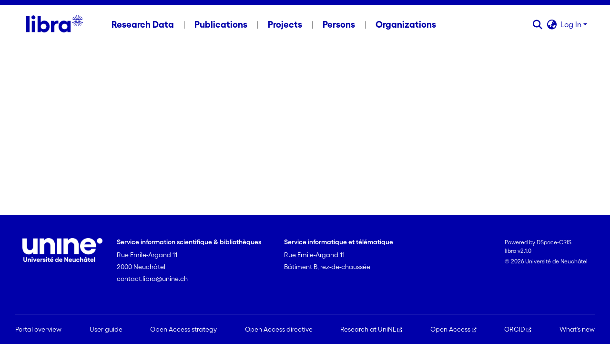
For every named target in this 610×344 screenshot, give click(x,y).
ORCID (517, 329)
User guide (106, 329)
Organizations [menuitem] (406, 24)
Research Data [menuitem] (143, 24)
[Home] (54, 24)
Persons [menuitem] (339, 24)
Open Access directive (279, 329)
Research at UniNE (371, 329)
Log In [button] (571, 24)
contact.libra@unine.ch (152, 278)
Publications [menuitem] (220, 24)
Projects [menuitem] (285, 24)
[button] (537, 24)
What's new (577, 329)
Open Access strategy (183, 329)
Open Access (453, 329)
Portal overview (38, 329)
